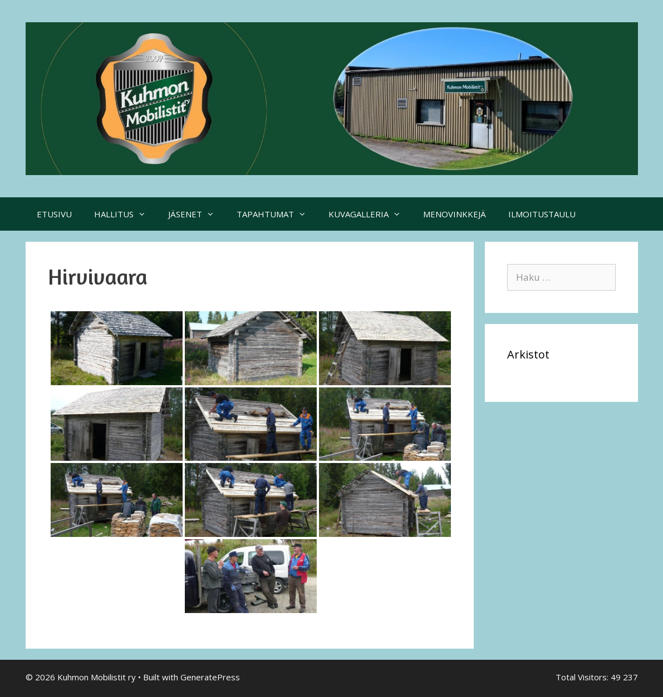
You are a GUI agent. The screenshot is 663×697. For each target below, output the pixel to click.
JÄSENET (196, 214)
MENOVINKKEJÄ (454, 214)
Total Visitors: (583, 677)
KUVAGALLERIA (370, 214)
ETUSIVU (54, 214)
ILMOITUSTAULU (542, 214)
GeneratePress (210, 677)
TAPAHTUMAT (277, 214)
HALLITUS (125, 214)
